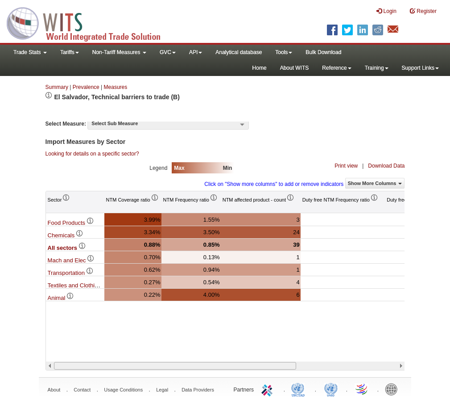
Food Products (71, 222)
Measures (116, 87)
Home (259, 68)
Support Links (420, 68)
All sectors (67, 247)
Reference (336, 68)
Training (376, 68)
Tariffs (69, 52)
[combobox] (168, 124)
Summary (56, 87)
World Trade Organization (362, 389)
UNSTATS (331, 389)
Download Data (386, 166)
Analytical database (238, 52)
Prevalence (86, 87)
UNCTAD (300, 389)
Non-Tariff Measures (119, 52)
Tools (283, 52)
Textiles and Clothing (79, 285)
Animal (61, 298)
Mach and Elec (71, 260)
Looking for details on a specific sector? (92, 154)
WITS (89, 22)
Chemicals (65, 235)
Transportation (71, 272)
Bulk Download (323, 52)
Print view (346, 166)
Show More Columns (375, 183)
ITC (268, 389)
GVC (168, 52)
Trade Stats (30, 52)
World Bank (393, 389)
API (195, 52)
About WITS (294, 68)
